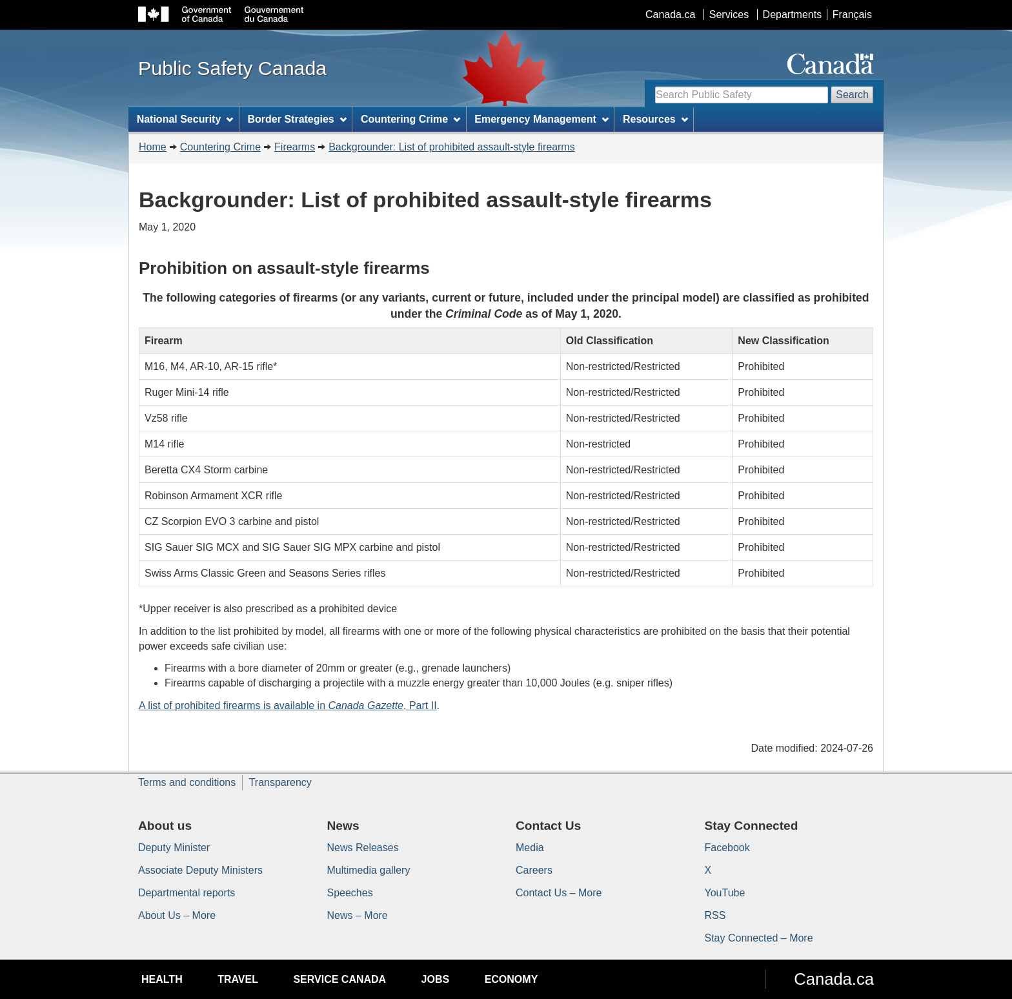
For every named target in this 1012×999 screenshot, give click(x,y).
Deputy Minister (174, 847)
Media (530, 847)
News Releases (363, 847)
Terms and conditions (187, 782)
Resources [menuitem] (655, 119)
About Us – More (177, 915)
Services (729, 14)
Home (153, 146)
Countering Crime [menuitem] (410, 119)
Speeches (350, 892)
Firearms (294, 146)
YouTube (725, 892)
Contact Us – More (559, 892)
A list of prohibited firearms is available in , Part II (288, 705)
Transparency (280, 782)
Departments (792, 14)
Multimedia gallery (368, 870)
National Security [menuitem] (185, 119)
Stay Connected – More (759, 937)
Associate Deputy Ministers (200, 870)
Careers (534, 870)
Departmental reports (186, 892)
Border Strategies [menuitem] (297, 119)
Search (852, 94)
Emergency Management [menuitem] (541, 119)
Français (852, 14)
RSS (715, 915)
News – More (357, 915)
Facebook (727, 847)
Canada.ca (670, 14)
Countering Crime (220, 146)
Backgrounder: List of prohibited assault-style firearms (452, 146)
